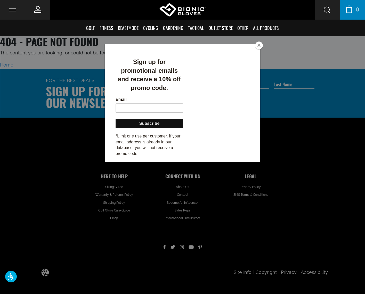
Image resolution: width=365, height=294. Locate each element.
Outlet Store (220, 28)
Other (242, 28)
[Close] (259, 45)
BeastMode (128, 28)
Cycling (150, 28)
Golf (90, 28)
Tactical (196, 28)
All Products (266, 28)
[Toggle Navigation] (12, 9)
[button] (11, 276)
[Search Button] (327, 10)
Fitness (106, 28)
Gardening (173, 28)
